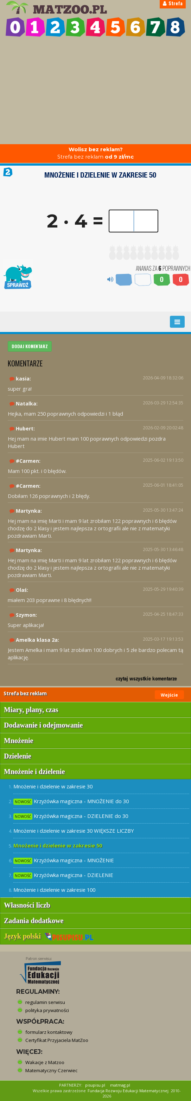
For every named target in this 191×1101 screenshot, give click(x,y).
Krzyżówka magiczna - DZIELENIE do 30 (70, 816)
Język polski (49, 936)
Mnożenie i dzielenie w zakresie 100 (54, 889)
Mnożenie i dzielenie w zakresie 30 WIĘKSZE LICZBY (73, 830)
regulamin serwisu (45, 1002)
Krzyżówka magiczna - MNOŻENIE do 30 (71, 801)
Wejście (169, 695)
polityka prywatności (47, 1010)
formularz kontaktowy (48, 1032)
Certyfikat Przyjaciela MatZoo (56, 1040)
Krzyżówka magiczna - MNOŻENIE (63, 860)
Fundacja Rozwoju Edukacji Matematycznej (128, 1090)
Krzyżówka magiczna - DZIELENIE (63, 875)
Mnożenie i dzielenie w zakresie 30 (53, 786)
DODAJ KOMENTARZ (30, 346)
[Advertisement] (95, 91)
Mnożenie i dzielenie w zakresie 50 (57, 845)
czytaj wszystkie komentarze (146, 678)
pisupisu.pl (95, 1085)
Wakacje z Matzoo (44, 1062)
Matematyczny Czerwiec (51, 1070)
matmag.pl (120, 1085)
